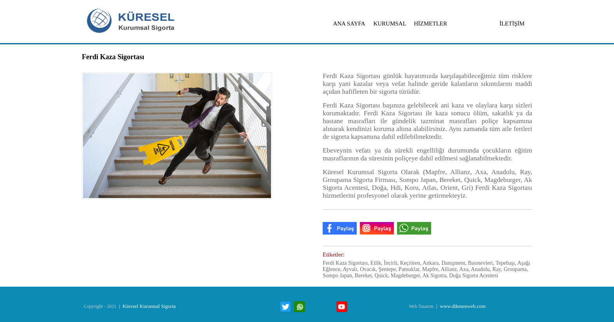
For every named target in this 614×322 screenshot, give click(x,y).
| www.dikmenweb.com (460, 306)
